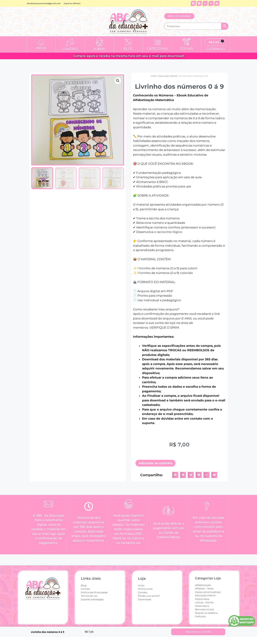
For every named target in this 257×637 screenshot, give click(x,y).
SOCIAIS (186, 49)
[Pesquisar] (224, 26)
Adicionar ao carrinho (155, 463)
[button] (118, 80)
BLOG (128, 49)
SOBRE (99, 49)
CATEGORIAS (157, 49)
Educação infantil (167, 76)
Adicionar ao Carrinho (198, 631)
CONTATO (70, 49)
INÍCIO (41, 48)
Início (154, 76)
